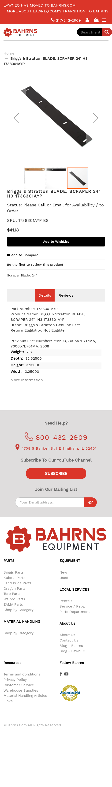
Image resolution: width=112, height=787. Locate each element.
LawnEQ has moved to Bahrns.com (40, 5)
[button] (16, 121)
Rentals (66, 608)
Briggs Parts (14, 579)
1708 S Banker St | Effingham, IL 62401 (56, 455)
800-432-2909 (56, 444)
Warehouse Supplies (21, 697)
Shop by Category (19, 617)
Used (64, 585)
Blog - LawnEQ (72, 658)
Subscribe (56, 480)
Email (58, 211)
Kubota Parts (14, 585)
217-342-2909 (66, 20)
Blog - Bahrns (71, 653)
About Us (67, 642)
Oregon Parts (15, 595)
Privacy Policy (15, 687)
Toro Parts (12, 601)
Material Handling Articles (25, 703)
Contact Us (69, 647)
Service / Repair (73, 613)
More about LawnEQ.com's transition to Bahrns (57, 11)
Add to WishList (56, 248)
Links (8, 708)
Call (41, 211)
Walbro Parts (14, 606)
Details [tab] (44, 302)
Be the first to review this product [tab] (35, 271)
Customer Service (19, 692)
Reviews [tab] (66, 302)
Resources (12, 670)
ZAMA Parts (13, 611)
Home (9, 53)
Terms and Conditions (22, 681)
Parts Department (75, 619)
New (63, 579)
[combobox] (94, 32)
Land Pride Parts (17, 590)
